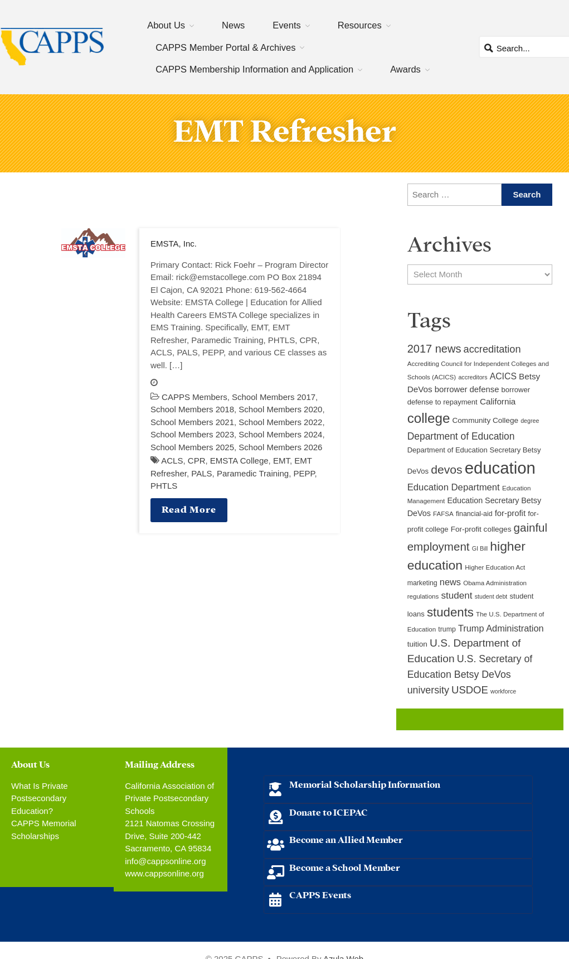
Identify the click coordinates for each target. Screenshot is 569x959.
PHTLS (163, 485)
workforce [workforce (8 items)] (503, 691)
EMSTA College (239, 460)
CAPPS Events (320, 894)
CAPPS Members (194, 397)
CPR (197, 460)
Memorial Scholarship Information (364, 783)
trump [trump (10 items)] (446, 629)
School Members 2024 (280, 434)
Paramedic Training (253, 473)
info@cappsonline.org (165, 861)
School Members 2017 (273, 397)
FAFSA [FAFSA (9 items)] (443, 513)
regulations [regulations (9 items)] (423, 596)
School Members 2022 (280, 422)
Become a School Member (344, 867)
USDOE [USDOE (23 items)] (469, 690)
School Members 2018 (192, 409)
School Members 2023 (192, 434)
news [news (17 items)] (450, 582)
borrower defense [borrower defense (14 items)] (467, 389)
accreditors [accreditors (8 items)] (472, 377)
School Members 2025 (192, 447)
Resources (360, 25)
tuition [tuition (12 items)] (417, 644)
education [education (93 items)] (500, 468)
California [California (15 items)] (497, 401)
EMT (281, 460)
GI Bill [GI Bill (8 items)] (480, 548)
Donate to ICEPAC (328, 811)
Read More (189, 508)
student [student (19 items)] (457, 595)
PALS (201, 473)
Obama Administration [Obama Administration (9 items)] (495, 583)
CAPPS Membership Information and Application (254, 69)
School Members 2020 (280, 409)
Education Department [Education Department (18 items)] (453, 487)
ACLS (172, 460)
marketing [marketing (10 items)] (422, 583)
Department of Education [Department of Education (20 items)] (461, 436)
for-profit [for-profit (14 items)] (510, 513)
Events (286, 25)
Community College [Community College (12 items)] (485, 420)
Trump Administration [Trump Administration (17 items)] (501, 628)
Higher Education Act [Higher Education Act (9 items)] (495, 567)
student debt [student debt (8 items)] (491, 596)
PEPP (303, 473)
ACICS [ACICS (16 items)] (503, 376)
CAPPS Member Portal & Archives (225, 47)
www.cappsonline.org (164, 873)
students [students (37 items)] (450, 612)
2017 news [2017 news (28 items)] (434, 349)
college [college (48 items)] (428, 418)
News (233, 25)
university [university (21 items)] (428, 690)
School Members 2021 (192, 422)
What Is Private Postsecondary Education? (39, 798)
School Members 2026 (280, 447)
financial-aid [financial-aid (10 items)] (474, 514)
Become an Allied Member (346, 839)
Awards (405, 69)
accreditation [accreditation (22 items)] (492, 349)
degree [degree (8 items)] (530, 420)
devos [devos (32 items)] (446, 469)
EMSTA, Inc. (173, 243)
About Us (166, 25)
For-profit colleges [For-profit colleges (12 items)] (481, 529)
